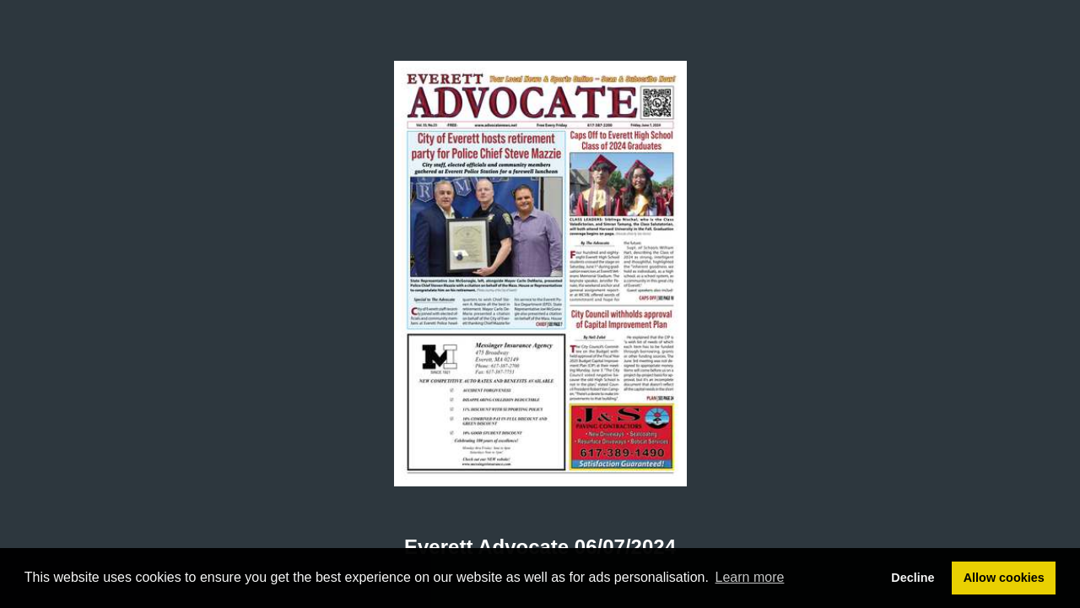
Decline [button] (912, 577)
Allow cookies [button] (1004, 577)
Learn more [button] (750, 577)
